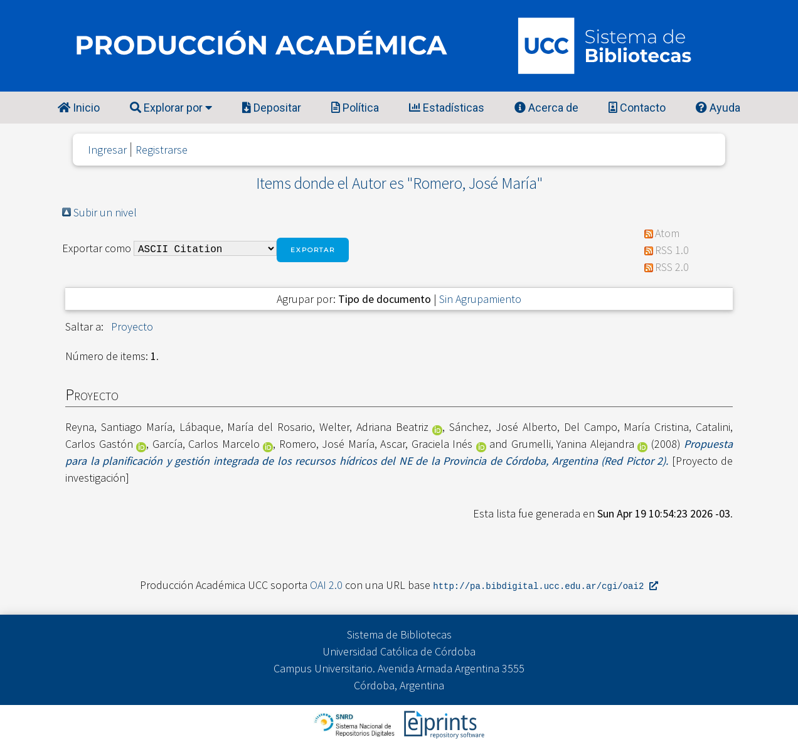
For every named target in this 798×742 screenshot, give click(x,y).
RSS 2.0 (672, 267)
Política (355, 107)
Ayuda (718, 107)
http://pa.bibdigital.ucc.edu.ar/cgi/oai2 (545, 585)
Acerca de (546, 107)
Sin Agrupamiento (480, 299)
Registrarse (162, 149)
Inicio (79, 107)
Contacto (637, 107)
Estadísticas (446, 107)
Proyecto (132, 326)
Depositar (271, 107)
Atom (667, 233)
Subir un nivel (105, 212)
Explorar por (171, 107)
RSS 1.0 (672, 250)
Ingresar (107, 149)
